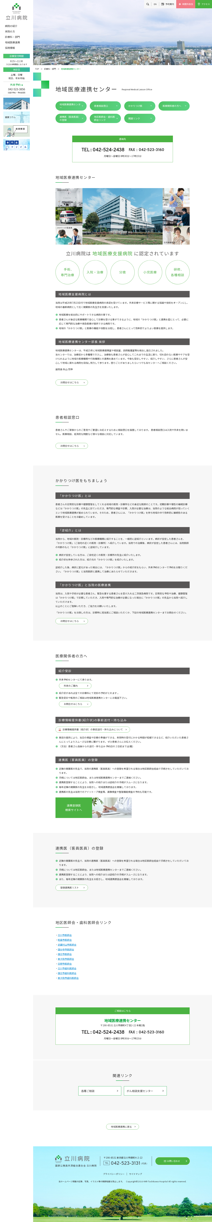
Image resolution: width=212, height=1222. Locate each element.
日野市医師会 (65, 963)
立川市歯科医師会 (67, 968)
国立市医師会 (65, 954)
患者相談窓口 (101, 105)
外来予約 (15, 84)
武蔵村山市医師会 (67, 944)
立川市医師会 (65, 935)
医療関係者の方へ (172, 105)
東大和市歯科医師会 (68, 978)
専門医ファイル (16, 145)
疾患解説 (16, 131)
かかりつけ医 (135, 105)
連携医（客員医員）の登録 (70, 118)
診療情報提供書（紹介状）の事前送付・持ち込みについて (93, 729)
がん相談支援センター (140, 1091)
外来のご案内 (71, 685)
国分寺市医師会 (66, 949)
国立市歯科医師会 (67, 973)
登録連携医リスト (69, 887)
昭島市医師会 (65, 940)
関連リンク (134, 118)
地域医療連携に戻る (121, 1126)
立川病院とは (11, 103)
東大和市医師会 (66, 959)
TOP (37, 68)
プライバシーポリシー (114, 1173)
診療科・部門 (50, 68)
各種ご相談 (87, 1091)
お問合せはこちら (69, 382)
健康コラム (10, 117)
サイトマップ (135, 1173)
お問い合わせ (173, 1161)
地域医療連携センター (70, 106)
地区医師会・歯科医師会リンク (104, 118)
